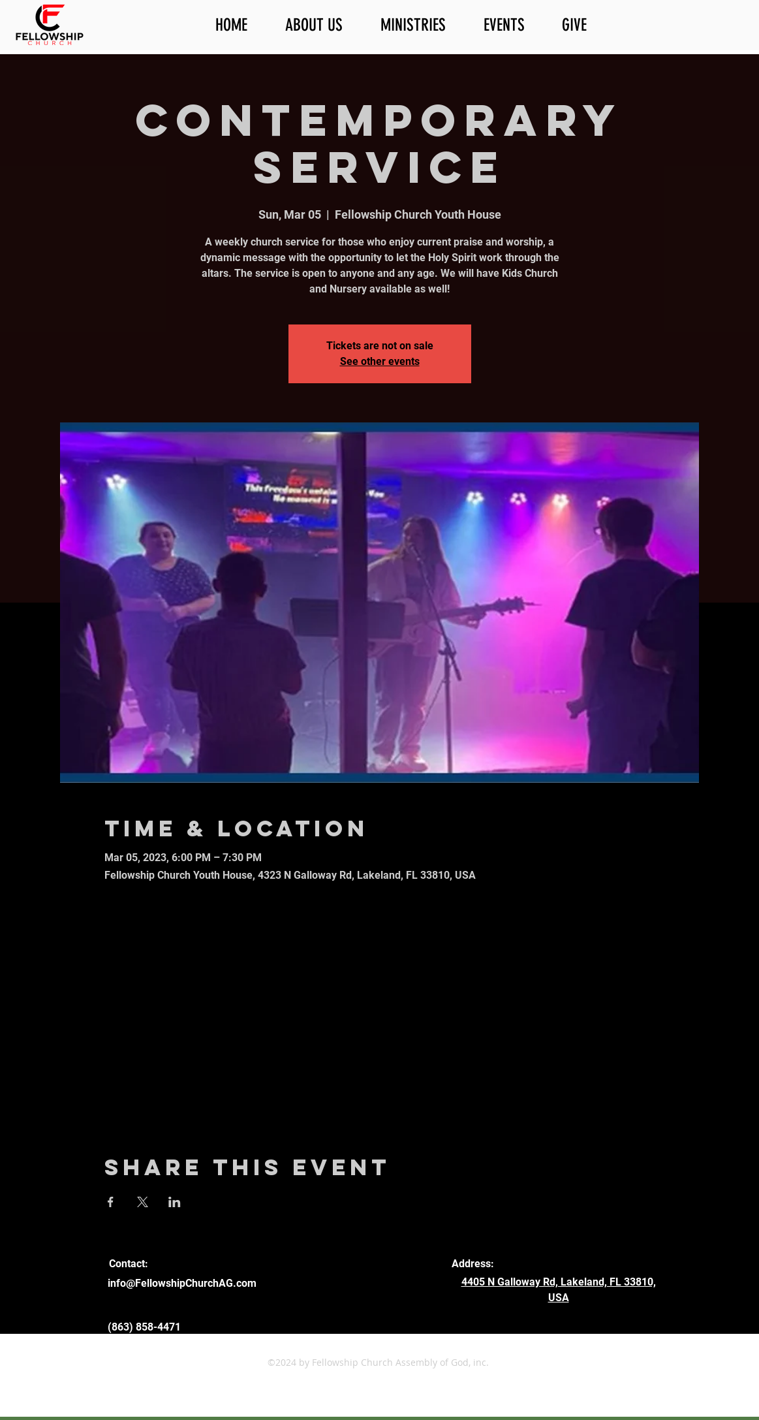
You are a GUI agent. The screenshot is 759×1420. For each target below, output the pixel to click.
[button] (323, 25)
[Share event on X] (142, 1202)
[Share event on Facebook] (110, 1202)
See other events (380, 361)
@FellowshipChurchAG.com (191, 1283)
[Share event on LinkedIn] (174, 1202)
